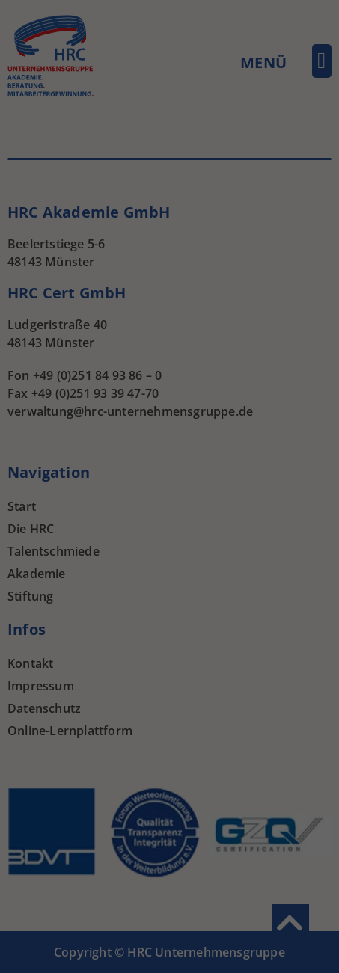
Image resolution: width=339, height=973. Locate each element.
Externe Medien (261, 91)
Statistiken (150, 91)
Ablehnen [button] (170, 228)
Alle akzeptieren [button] (169, 139)
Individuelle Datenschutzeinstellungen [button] (169, 272)
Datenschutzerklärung (176, 304)
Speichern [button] (170, 183)
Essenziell (53, 91)
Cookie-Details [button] (94, 304)
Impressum (251, 304)
